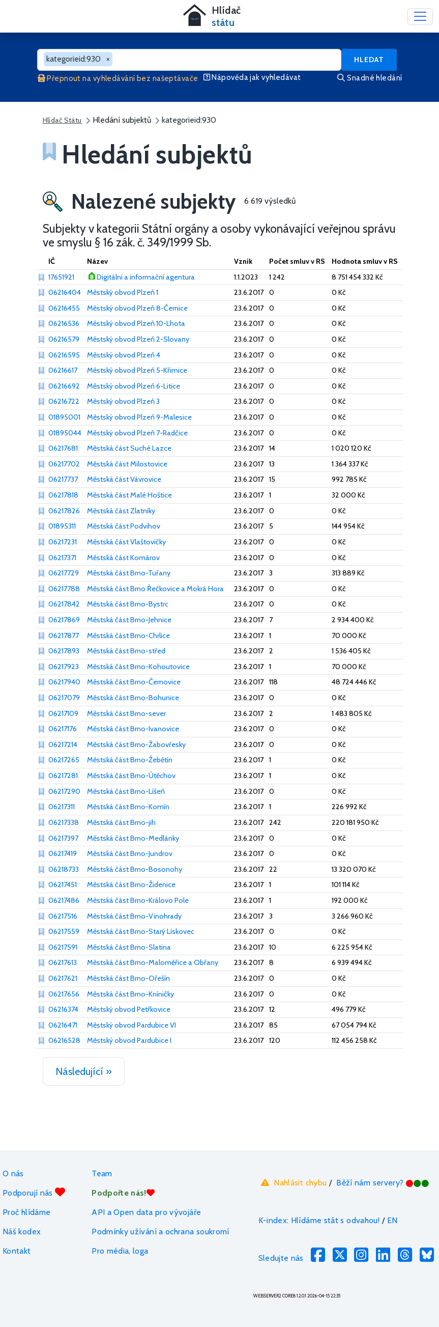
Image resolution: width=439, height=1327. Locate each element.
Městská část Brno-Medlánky (133, 838)
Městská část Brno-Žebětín (129, 759)
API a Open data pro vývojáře (146, 1212)
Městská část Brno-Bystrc (127, 604)
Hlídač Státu (62, 120)
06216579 (63, 339)
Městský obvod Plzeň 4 (123, 355)
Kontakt (17, 1251)
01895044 (64, 432)
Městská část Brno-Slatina (129, 947)
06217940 (64, 681)
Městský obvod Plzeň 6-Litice (133, 386)
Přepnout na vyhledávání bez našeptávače (118, 78)
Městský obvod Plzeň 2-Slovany (138, 339)
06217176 (62, 728)
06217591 (62, 947)
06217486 (63, 900)
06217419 (62, 853)
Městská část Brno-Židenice (131, 884)
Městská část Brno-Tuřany (128, 572)
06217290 (64, 791)
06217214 (62, 744)
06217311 (61, 806)
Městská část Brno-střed (126, 650)
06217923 (63, 666)
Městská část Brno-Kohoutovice (138, 666)
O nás (13, 1173)
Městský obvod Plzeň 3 (123, 401)
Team (102, 1173)
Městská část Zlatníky (121, 510)
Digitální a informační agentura (146, 277)
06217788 (64, 588)
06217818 (63, 495)
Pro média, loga (120, 1251)
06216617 (62, 370)
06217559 (63, 931)
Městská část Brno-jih (121, 822)
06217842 (64, 604)
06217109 (63, 713)
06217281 (63, 775)
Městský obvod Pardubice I (129, 1040)
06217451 (62, 884)
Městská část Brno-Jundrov (129, 853)
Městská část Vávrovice (124, 479)
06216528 (64, 1040)
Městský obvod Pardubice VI (131, 1025)
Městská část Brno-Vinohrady (134, 916)
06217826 (64, 510)
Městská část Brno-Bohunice (133, 697)
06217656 (63, 994)
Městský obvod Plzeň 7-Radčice (137, 432)
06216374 (63, 1009)
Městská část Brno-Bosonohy (134, 869)
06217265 (63, 759)
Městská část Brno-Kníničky (130, 994)
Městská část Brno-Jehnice (129, 619)
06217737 (63, 479)
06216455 (64, 308)
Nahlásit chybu (292, 1182)
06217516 (62, 916)
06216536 (63, 323)
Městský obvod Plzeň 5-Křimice (137, 370)
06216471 (62, 1025)
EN (392, 1220)
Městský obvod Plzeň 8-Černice (137, 308)
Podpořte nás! (123, 1193)
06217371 (62, 557)
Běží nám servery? (382, 1182)
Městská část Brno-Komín (128, 806)
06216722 (63, 401)
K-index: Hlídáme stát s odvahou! (319, 1220)
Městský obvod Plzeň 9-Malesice (139, 417)
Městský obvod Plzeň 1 (122, 292)
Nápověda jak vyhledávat (252, 77)
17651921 (61, 277)
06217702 (64, 463)
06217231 (62, 541)
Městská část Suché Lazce (129, 448)
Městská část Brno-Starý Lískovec (140, 931)
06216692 (64, 386)
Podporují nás (34, 1192)
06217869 (64, 619)
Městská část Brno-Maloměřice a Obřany (152, 962)
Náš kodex (22, 1231)
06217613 (62, 962)
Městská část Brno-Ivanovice (133, 728)
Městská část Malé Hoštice (129, 495)
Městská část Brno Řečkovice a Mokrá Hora (155, 588)
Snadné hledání (369, 77)
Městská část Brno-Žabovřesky (136, 744)
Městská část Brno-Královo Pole (138, 900)
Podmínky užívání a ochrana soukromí (160, 1231)
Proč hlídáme (26, 1212)
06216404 (64, 292)
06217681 (63, 448)
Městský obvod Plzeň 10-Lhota (136, 323)
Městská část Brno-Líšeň (126, 791)
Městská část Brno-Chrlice (128, 635)
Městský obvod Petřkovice (128, 1009)
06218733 (63, 869)
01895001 (64, 417)
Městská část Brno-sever (126, 713)
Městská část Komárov (123, 557)
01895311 (62, 526)
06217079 (64, 697)
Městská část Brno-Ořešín (128, 978)
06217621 (62, 978)
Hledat (369, 59)
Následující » (83, 1071)
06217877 (63, 635)
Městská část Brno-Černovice (134, 681)
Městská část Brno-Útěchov (131, 775)
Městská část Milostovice (127, 463)
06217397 (63, 838)
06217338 (63, 822)
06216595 (64, 355)
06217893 (63, 650)
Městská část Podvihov (123, 526)
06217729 (63, 572)
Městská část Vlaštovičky (126, 541)
